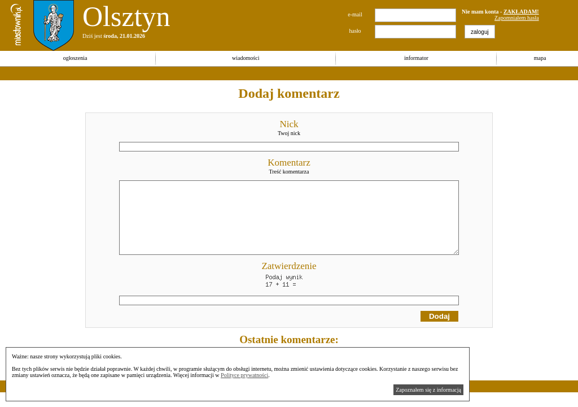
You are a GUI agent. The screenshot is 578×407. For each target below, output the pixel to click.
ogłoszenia (75, 58)
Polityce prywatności (244, 375)
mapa (540, 58)
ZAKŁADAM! (521, 11)
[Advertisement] (205, 73)
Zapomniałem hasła (516, 18)
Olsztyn (126, 16)
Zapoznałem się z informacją (428, 390)
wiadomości (245, 58)
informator (416, 58)
